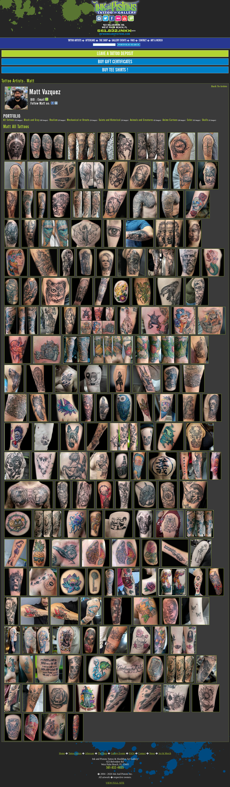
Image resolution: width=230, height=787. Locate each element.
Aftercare (90, 40)
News (152, 753)
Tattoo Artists (74, 40)
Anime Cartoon (170, 120)
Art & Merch (157, 40)
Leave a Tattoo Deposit (115, 53)
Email (41, 100)
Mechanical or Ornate (78, 120)
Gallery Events (119, 40)
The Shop (103, 40)
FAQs (132, 40)
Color (189, 120)
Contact (143, 40)
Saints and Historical (109, 120)
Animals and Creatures (141, 120)
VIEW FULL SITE (115, 783)
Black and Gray (31, 120)
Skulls (205, 120)
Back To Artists (219, 86)
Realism (54, 120)
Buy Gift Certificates (115, 61)
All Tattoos (8, 120)
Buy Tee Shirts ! (115, 69)
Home (62, 753)
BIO (32, 100)
